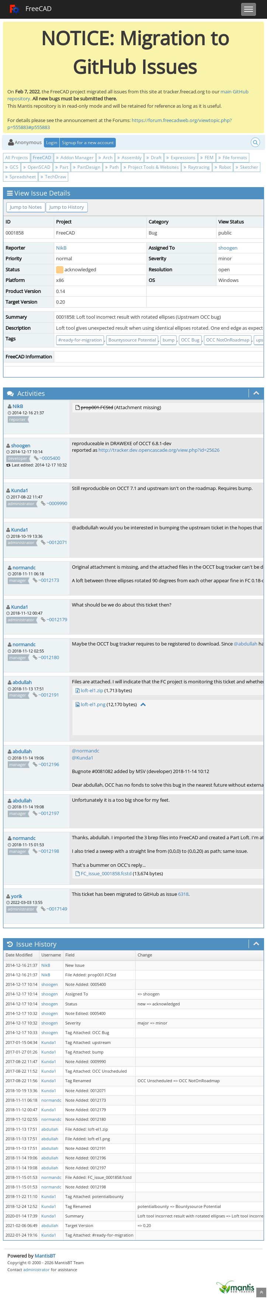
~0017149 (56, 908)
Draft (154, 157)
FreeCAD (30, 9)
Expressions (180, 157)
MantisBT (45, 1255)
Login (51, 142)
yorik (16, 896)
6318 (183, 894)
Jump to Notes (26, 207)
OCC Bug (190, 340)
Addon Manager (75, 157)
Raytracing (197, 167)
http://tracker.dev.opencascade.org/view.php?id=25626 (158, 450)
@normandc (85, 750)
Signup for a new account (88, 142)
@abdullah (245, 643)
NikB (61, 247)
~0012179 (56, 619)
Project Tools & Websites (151, 167)
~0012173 (48, 580)
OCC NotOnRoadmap (227, 340)
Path (112, 167)
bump (168, 340)
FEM (207, 157)
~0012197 (48, 813)
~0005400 (49, 458)
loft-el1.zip (92, 690)
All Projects (16, 157)
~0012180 (48, 657)
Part (61, 167)
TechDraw (53, 177)
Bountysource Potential (132, 340)
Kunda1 (19, 490)
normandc (24, 567)
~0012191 (48, 694)
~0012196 (48, 764)
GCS (11, 167)
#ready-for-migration (80, 340)
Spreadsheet (20, 177)
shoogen (227, 247)
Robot (223, 167)
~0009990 (56, 503)
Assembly (129, 157)
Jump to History (66, 207)
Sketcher (247, 167)
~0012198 (48, 851)
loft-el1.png (93, 704)
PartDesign (86, 167)
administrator (36, 1269)
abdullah (22, 682)
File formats (232, 157)
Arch (105, 157)
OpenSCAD (37, 167)
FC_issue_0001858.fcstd (106, 873)
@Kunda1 (82, 757)
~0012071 (56, 542)
